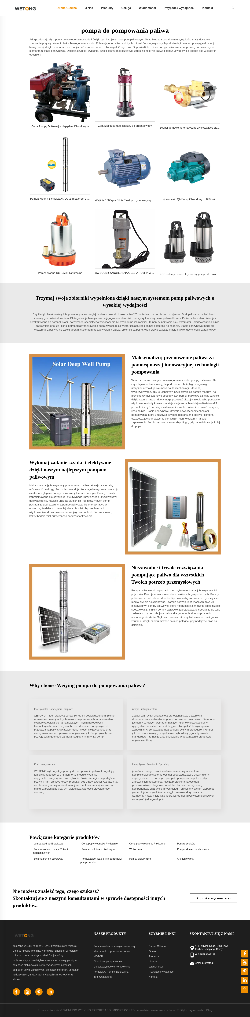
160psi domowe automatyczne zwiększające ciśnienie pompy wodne (201, 127)
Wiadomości (147, 8)
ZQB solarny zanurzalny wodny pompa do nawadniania (193, 274)
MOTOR (98, 956)
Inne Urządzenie (103, 976)
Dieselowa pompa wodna (108, 961)
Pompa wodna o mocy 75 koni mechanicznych (50, 851)
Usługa (126, 8)
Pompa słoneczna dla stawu (193, 849)
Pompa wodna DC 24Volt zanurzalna (60, 273)
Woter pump (136, 849)
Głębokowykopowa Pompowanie (112, 966)
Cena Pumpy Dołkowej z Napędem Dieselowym (60, 126)
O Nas (89, 8)
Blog (209, 1010)
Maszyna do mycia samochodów (112, 951)
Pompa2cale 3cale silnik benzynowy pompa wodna (101, 860)
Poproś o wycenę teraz (213, 898)
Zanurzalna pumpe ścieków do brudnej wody (125, 125)
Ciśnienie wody (185, 858)
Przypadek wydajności (179, 8)
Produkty (107, 8)
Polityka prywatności (191, 1010)
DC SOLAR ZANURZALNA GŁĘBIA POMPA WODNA (127, 272)
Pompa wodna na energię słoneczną (114, 946)
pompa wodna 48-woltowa (48, 843)
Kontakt (207, 8)
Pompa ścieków (186, 843)
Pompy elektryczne (140, 858)
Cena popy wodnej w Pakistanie (99, 843)
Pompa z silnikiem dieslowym (98, 849)
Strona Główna (66, 8)
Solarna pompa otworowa (48, 858)
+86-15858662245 (205, 954)
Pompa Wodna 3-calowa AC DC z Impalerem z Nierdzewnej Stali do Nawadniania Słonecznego (87, 198)
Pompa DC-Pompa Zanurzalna (111, 971)
